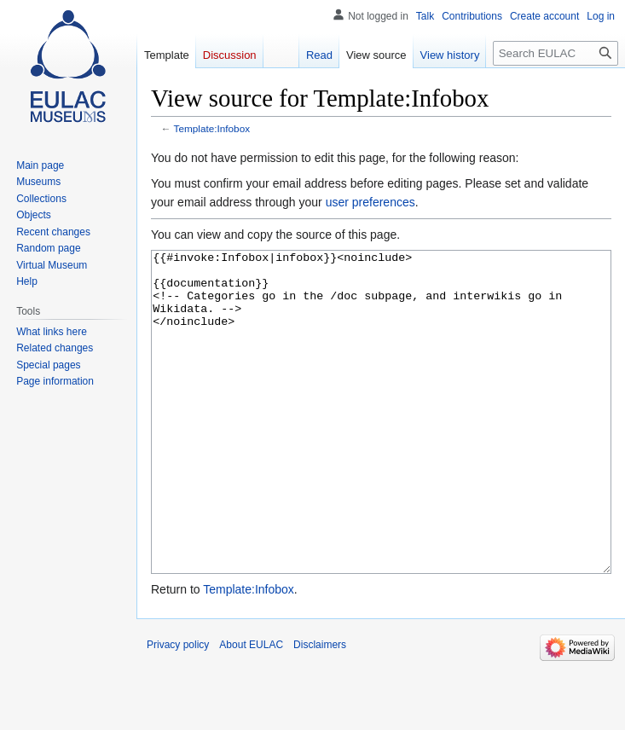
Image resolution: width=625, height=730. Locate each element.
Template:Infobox (212, 128)
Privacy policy (178, 709)
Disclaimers (319, 709)
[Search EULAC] (555, 53)
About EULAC (251, 709)
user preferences (370, 202)
